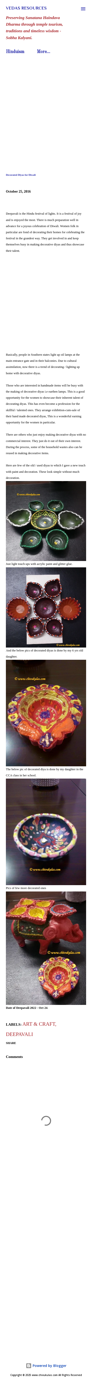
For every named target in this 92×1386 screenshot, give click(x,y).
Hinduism (15, 52)
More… (43, 52)
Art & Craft (38, 1024)
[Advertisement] (46, 104)
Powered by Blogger (46, 1365)
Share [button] (11, 1043)
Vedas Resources (26, 8)
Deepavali (19, 1034)
